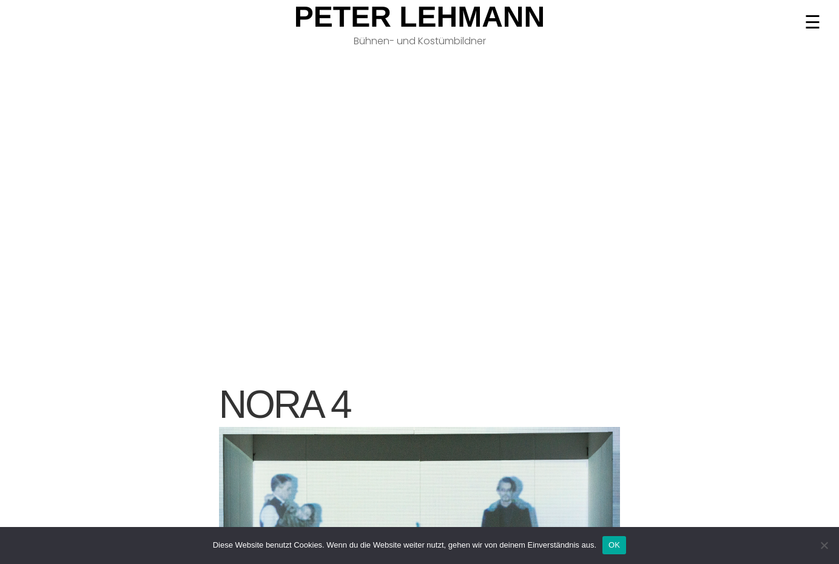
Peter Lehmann (419, 17)
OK (614, 544)
